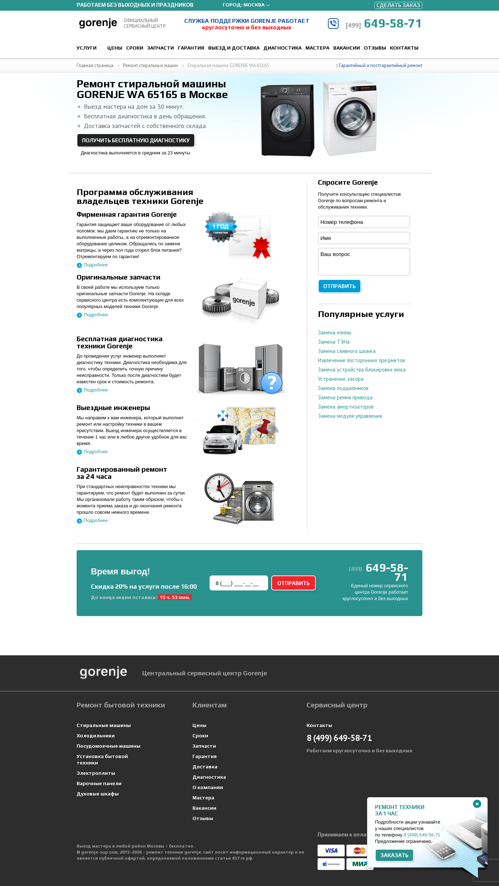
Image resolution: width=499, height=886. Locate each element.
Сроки (134, 48)
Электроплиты (96, 773)
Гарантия (191, 48)
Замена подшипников (343, 388)
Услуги (87, 48)
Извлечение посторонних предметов (361, 360)
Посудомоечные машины (108, 746)
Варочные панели (99, 783)
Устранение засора (341, 378)
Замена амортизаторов (346, 406)
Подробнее (96, 264)
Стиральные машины (104, 725)
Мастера (317, 48)
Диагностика (282, 48)
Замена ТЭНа (334, 341)
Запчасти (160, 48)
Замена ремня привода (345, 397)
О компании (207, 787)
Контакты (404, 48)
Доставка (204, 766)
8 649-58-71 (422, 835)
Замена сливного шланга (347, 351)
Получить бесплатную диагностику (136, 140)
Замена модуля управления (350, 416)
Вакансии (346, 48)
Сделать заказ (398, 5)
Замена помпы (334, 332)
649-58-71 (383, 23)
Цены (114, 48)
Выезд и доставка (233, 48)
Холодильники (96, 735)
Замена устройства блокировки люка (362, 369)
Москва (253, 4)
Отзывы (375, 48)
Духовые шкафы (98, 794)
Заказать (394, 855)
